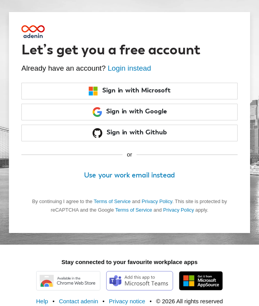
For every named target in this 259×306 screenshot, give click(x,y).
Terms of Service (112, 201)
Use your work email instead (129, 175)
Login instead (129, 68)
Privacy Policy (157, 201)
